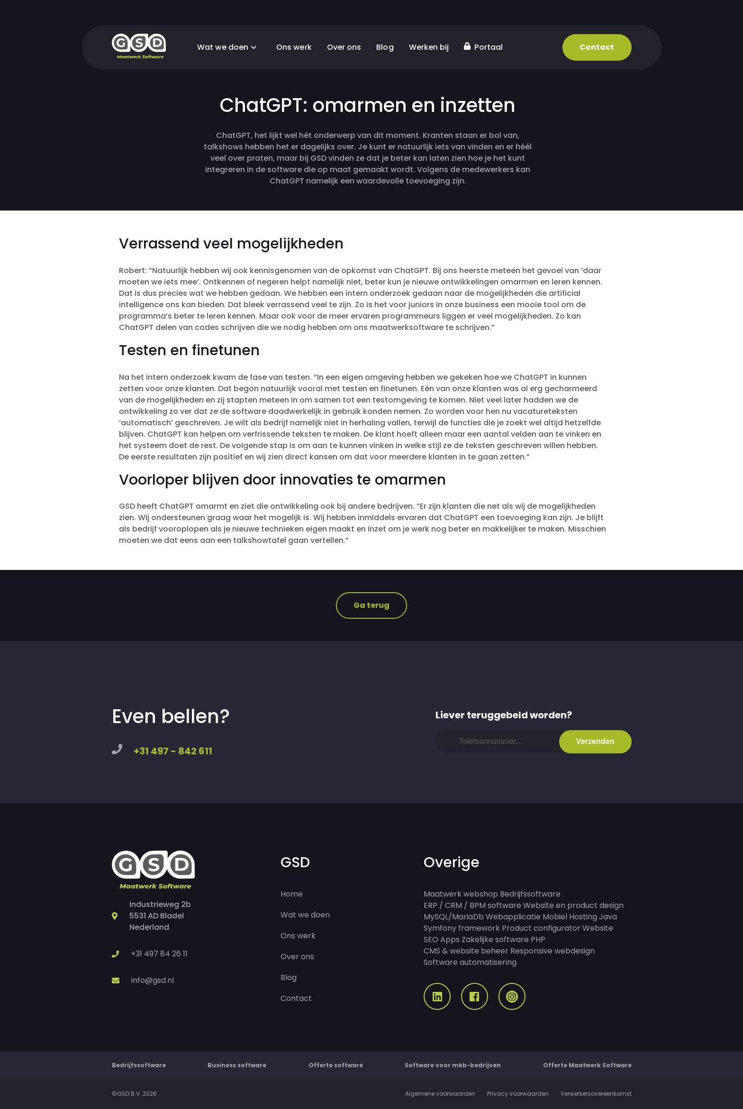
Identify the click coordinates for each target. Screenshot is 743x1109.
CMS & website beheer (466, 950)
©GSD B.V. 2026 (134, 1094)
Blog (384, 47)
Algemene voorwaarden (440, 1094)
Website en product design (573, 905)
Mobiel (555, 916)
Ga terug (371, 605)
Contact (597, 47)
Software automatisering (470, 962)
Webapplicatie (513, 916)
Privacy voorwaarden (518, 1094)
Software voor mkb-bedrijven (453, 1065)
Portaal (483, 47)
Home (292, 894)
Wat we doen (229, 47)
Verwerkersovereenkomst (596, 1094)
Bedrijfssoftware (530, 894)
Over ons (344, 47)
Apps (450, 939)
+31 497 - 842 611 (173, 751)
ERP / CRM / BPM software (472, 905)
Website (597, 928)
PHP (538, 939)
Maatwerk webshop (461, 894)
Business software (237, 1065)
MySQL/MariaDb (454, 916)
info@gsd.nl (152, 980)
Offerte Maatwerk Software (587, 1065)
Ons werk (294, 47)
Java (608, 916)
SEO (431, 939)
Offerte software (335, 1065)
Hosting (583, 916)
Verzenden (595, 741)
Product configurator (541, 928)
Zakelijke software (495, 939)
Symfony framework (462, 928)
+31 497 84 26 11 (159, 953)
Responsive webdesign (552, 950)
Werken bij (429, 47)
